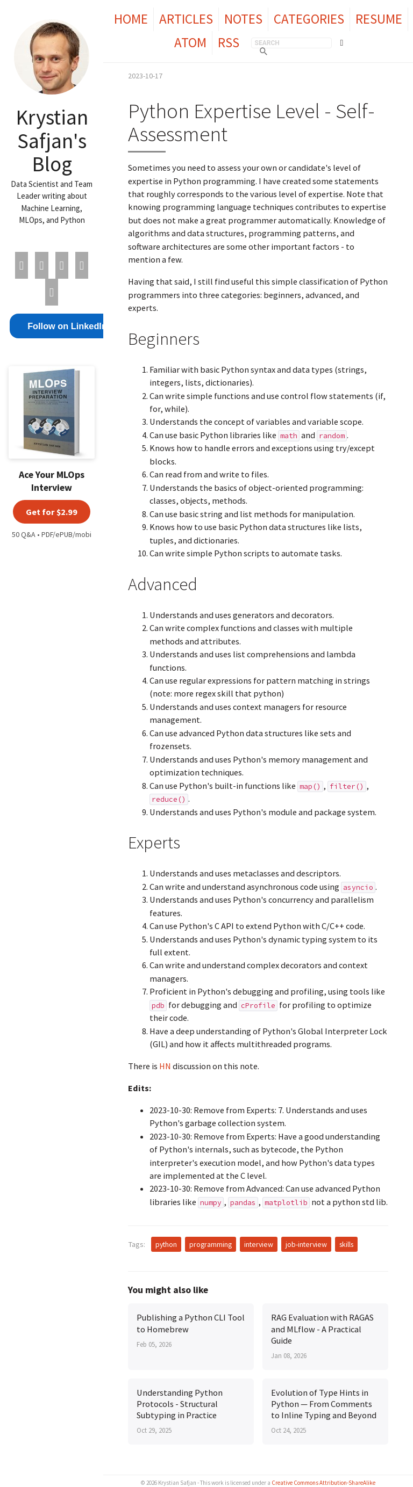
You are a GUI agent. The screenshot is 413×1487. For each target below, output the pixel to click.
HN (165, 1066)
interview (258, 1244)
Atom (190, 42)
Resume (378, 18)
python (166, 1244)
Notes (243, 18)
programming (210, 1244)
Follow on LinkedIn (67, 326)
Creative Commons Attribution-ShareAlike (323, 1482)
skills (346, 1244)
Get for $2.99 (51, 511)
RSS (228, 42)
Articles (186, 18)
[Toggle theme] (342, 43)
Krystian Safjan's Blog (52, 140)
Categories (309, 18)
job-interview (306, 1244)
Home (131, 18)
